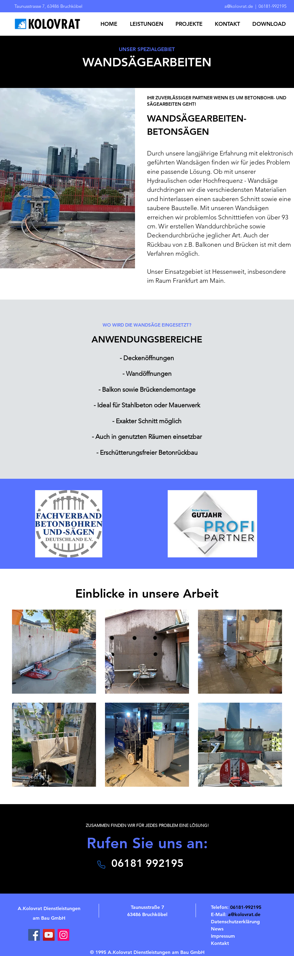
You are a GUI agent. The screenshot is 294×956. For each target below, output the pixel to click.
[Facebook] (34, 935)
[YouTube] (49, 935)
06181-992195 (272, 6)
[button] (148, 24)
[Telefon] (101, 864)
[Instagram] (63, 935)
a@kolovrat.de (239, 6)
